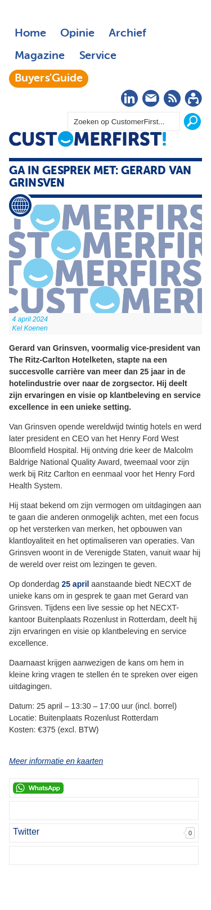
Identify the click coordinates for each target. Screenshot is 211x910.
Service (97, 56)
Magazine (40, 56)
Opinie (77, 33)
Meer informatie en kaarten (56, 761)
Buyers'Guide (49, 78)
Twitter (26, 831)
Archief (127, 33)
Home (30, 33)
